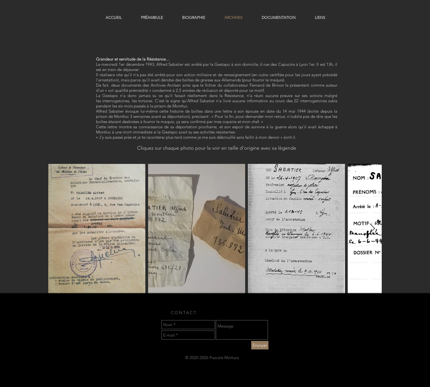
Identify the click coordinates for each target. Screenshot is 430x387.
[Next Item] (372, 228)
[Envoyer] (259, 345)
